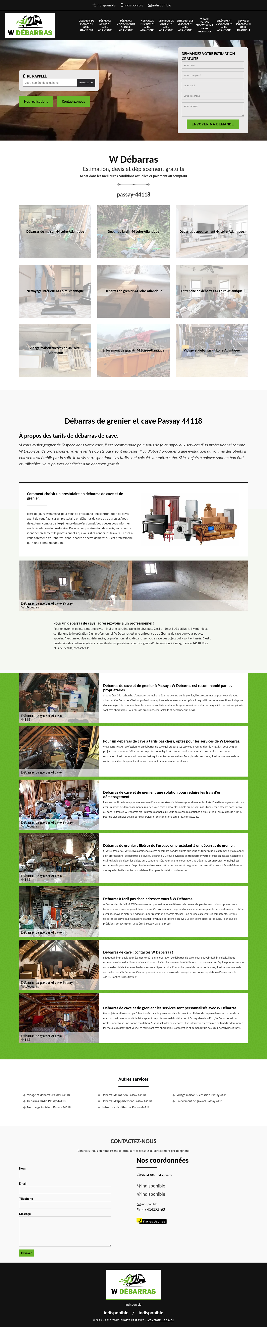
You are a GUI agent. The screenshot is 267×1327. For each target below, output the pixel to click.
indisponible (106, 5)
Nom (65, 1172)
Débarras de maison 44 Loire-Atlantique (86, 25)
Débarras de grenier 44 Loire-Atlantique (166, 25)
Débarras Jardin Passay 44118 (46, 1101)
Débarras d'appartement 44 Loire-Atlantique (126, 25)
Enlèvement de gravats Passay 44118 (200, 1101)
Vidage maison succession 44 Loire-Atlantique (204, 25)
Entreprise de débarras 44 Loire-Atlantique (185, 25)
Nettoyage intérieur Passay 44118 (49, 1107)
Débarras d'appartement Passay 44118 (127, 1101)
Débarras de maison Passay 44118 (124, 1095)
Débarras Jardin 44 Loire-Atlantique (105, 25)
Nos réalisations (36, 101)
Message (65, 1229)
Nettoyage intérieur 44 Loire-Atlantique (147, 25)
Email (65, 1187)
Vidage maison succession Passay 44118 (202, 1095)
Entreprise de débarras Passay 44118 (126, 1107)
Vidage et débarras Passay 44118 (48, 1095)
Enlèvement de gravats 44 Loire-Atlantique (224, 25)
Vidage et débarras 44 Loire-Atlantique (243, 25)
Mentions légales (160, 1320)
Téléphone (65, 1202)
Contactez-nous (73, 101)
